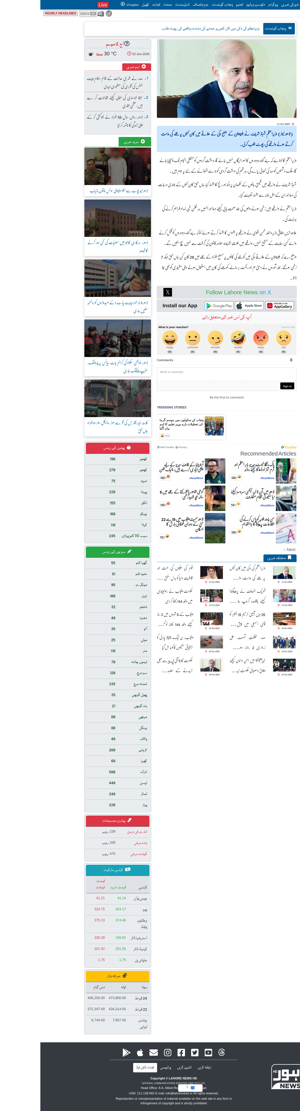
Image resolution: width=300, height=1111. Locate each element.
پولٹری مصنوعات (76, 821)
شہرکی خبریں (249, 5)
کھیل (105, 5)
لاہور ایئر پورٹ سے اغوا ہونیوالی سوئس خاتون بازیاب (78, 190)
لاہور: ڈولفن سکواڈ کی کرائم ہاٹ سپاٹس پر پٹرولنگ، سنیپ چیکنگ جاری (77, 366)
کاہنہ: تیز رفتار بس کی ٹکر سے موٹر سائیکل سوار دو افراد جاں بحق (77, 426)
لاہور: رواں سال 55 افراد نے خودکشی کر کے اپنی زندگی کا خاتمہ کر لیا (74, 121)
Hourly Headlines (20, 13)
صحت (127, 5)
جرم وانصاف (160, 5)
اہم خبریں (95, 67)
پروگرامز (233, 5)
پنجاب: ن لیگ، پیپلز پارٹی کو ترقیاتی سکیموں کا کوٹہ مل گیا (134, 642)
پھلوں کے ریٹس (76, 448)
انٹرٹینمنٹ (142, 5)
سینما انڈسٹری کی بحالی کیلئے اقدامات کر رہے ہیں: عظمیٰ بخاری (74, 101)
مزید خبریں (93, 142)
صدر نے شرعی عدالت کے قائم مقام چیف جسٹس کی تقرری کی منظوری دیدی (74, 82)
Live (62, 4)
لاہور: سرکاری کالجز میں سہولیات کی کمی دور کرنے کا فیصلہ (77, 246)
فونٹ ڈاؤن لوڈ (105, 1067)
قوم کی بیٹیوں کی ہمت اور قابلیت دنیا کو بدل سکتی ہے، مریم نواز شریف (134, 573)
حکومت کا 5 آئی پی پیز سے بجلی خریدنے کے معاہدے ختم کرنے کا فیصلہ (134, 665)
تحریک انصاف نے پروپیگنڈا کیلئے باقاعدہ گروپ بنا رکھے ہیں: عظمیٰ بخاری (207, 596)
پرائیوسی (125, 1067)
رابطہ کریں (164, 1067)
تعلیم (199, 5)
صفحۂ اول (267, 5)
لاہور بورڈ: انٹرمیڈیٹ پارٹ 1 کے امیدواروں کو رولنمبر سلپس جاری (77, 306)
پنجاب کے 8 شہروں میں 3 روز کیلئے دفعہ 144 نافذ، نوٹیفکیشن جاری (134, 619)
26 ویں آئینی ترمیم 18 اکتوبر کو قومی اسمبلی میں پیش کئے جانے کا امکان (207, 619)
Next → (248, 549)
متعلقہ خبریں (239, 558)
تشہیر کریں (144, 1067)
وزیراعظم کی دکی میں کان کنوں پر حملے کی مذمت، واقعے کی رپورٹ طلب (207, 573)
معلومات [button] (89, 5)
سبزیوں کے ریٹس (76, 552)
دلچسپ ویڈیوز (215, 5)
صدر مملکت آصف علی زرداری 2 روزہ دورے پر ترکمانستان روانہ (207, 642)
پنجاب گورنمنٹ (181, 5)
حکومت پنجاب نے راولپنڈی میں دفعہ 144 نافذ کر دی (134, 596)
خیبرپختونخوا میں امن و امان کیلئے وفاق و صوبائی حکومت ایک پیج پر (207, 665)
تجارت (116, 5)
